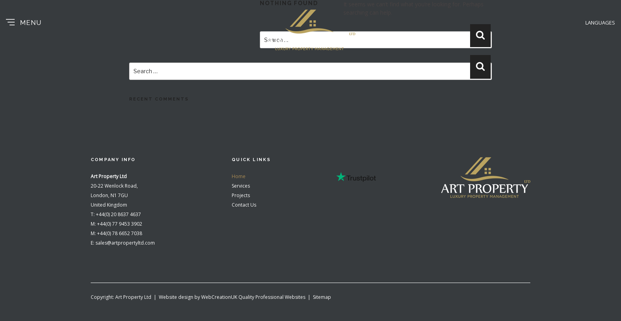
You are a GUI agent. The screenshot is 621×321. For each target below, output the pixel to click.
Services (241, 185)
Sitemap (322, 297)
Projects (241, 195)
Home (239, 176)
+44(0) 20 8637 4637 (118, 214)
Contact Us (244, 204)
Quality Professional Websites (271, 297)
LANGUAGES (600, 22)
